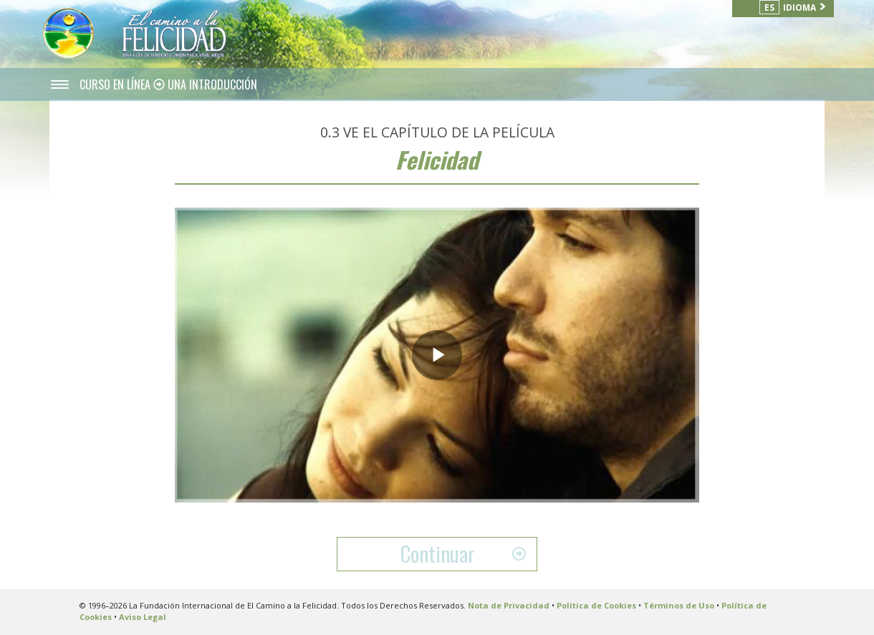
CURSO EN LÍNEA (116, 84)
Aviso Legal (142, 616)
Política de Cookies (596, 605)
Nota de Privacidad (508, 605)
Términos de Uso (678, 605)
